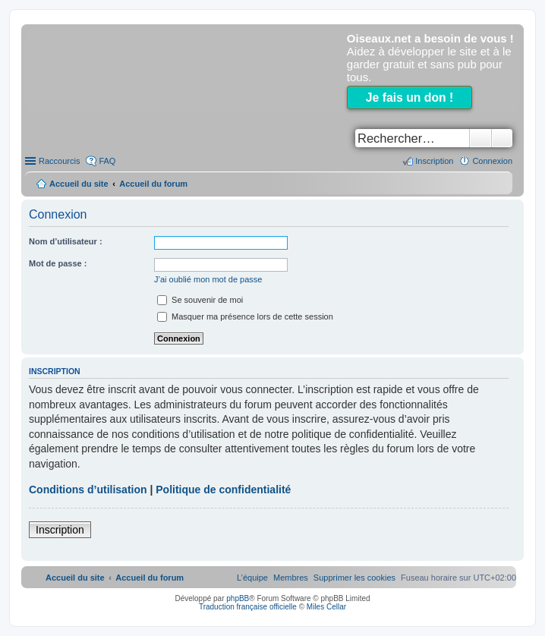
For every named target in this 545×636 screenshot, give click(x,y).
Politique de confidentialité (223, 489)
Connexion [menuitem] (492, 160)
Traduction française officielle (248, 607)
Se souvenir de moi (200, 299)
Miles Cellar (326, 607)
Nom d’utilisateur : (65, 241)
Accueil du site (79, 183)
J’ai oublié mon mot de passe (208, 279)
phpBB (237, 598)
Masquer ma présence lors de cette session (245, 316)
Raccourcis (59, 160)
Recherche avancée (502, 138)
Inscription (60, 530)
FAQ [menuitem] (107, 160)
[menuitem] (354, 577)
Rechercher (480, 138)
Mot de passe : (58, 263)
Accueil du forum (153, 183)
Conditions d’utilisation (88, 489)
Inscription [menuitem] (434, 160)
